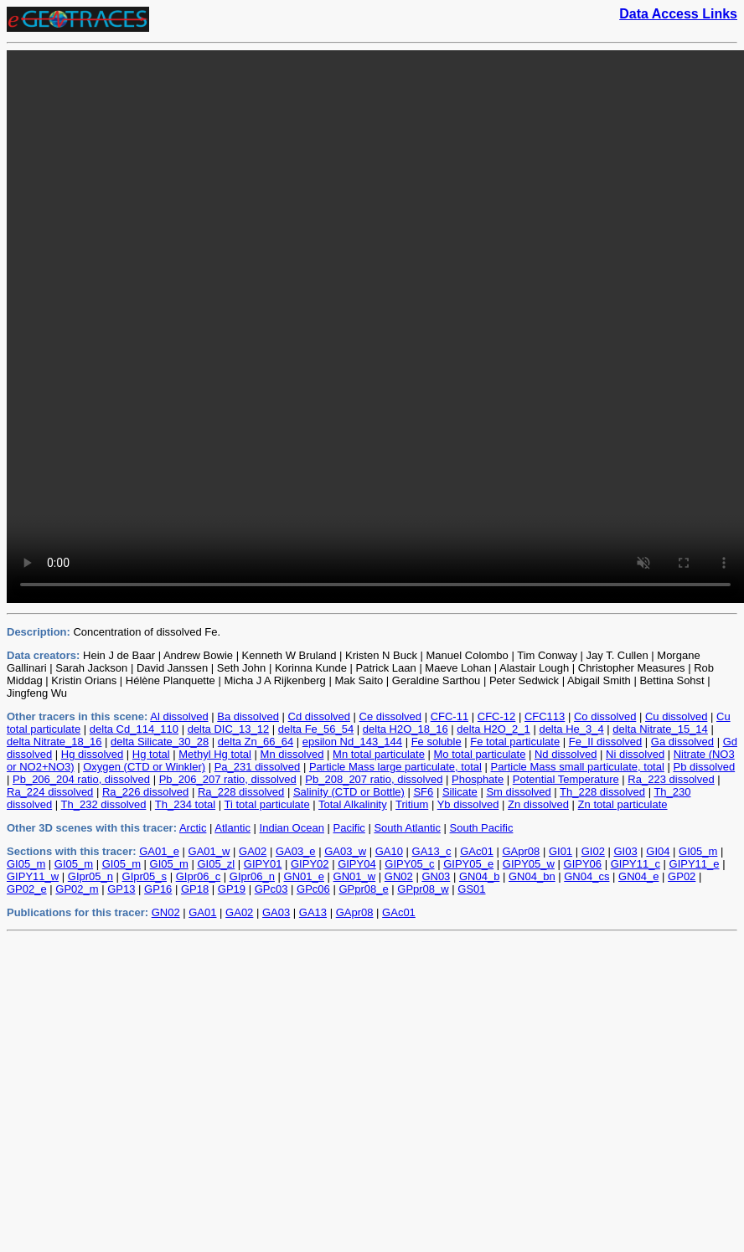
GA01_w (209, 851)
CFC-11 (450, 716)
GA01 (202, 912)
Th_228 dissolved (602, 792)
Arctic (193, 828)
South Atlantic (407, 828)
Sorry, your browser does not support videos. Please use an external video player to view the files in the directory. (375, 326)
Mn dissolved (292, 754)
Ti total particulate (267, 804)
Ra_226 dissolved (145, 792)
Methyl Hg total (214, 754)
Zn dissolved (538, 804)
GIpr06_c (198, 876)
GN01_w (354, 876)
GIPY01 (263, 864)
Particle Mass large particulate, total (395, 766)
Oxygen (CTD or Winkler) (144, 766)
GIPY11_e (694, 864)
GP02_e (27, 889)
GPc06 (313, 889)
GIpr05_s (144, 876)
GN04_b (479, 876)
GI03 (626, 851)
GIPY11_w (33, 876)
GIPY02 (310, 864)
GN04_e (638, 876)
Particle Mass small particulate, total (577, 766)
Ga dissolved (682, 741)
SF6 (423, 792)
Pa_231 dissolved (257, 766)
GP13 (121, 889)
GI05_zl (216, 864)
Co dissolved (605, 716)
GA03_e (296, 851)
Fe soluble (436, 741)
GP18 (195, 889)
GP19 (231, 889)
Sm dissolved (518, 792)
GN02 (399, 876)
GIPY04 (357, 864)
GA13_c (432, 851)
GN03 (435, 876)
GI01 (560, 851)
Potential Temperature (566, 779)
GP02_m (76, 889)
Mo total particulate (480, 754)
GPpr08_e (363, 889)
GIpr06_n (252, 876)
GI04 (657, 851)
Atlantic (232, 828)
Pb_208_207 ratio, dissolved (373, 779)
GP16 (158, 889)
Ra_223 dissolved (671, 779)
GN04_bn (532, 876)
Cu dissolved (676, 716)
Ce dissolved (390, 716)
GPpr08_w (422, 889)
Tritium (411, 804)
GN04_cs (586, 876)
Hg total (151, 754)
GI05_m (698, 851)
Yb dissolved (468, 804)
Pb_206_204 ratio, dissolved (81, 779)
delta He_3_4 (571, 729)
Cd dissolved (319, 716)
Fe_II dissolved (605, 741)
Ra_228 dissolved (241, 792)
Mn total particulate (379, 754)
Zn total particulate (623, 804)
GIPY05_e (468, 864)
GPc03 (271, 889)
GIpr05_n (90, 876)
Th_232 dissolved (104, 804)
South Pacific (482, 828)
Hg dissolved (92, 754)
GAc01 (476, 851)
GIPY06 (583, 864)
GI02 (593, 851)
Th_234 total (185, 804)
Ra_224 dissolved (50, 792)
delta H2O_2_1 (493, 729)
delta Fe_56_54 (316, 729)
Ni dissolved (635, 754)
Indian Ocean (292, 828)
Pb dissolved (704, 766)
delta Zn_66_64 (255, 741)
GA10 (389, 851)
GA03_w (345, 851)
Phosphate (478, 779)
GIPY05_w (529, 864)
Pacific (349, 828)
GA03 (276, 912)
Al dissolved (179, 716)
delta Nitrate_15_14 (659, 729)
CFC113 (544, 716)
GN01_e (304, 876)
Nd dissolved (566, 754)
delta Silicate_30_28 (160, 741)
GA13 (313, 912)
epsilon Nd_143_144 (352, 741)
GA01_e (159, 851)
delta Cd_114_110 (134, 729)
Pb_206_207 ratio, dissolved (228, 779)
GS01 (471, 889)
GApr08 (521, 851)
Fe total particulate (515, 741)
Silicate (460, 792)
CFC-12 (497, 716)
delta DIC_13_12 (229, 729)
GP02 (681, 876)
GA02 (252, 851)
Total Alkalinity (352, 804)
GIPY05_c (409, 864)
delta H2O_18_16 (405, 729)
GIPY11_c (635, 864)
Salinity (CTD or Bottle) (349, 792)
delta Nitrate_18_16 (54, 741)
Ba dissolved (248, 716)
